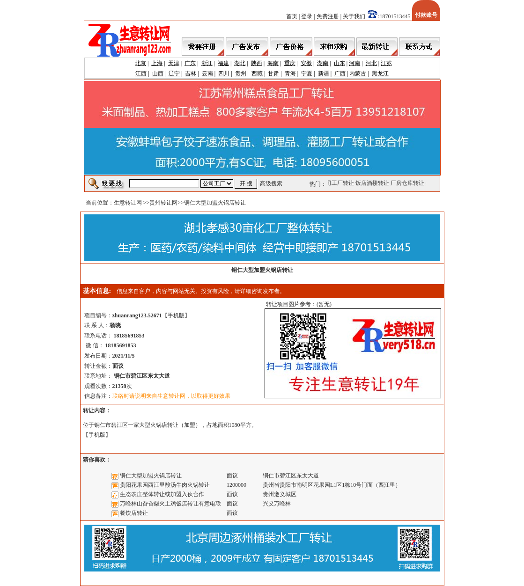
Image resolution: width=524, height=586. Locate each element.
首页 (291, 16)
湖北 (239, 63)
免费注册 (328, 16)
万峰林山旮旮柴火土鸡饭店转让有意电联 (170, 503)
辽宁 (174, 73)
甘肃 (273, 73)
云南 (207, 73)
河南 (354, 63)
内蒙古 (357, 73)
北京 (140, 63)
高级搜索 (271, 183)
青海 (290, 73)
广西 (340, 73)
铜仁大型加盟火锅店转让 (151, 475)
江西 (141, 73)
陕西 (256, 63)
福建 (223, 63)
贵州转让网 (163, 202)
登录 (306, 16)
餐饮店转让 (134, 513)
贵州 (240, 73)
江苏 (386, 63)
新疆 (323, 73)
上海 (156, 63)
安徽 (306, 63)
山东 (339, 63)
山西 (157, 73)
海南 (273, 63)
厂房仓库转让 (408, 183)
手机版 (176, 315)
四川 (223, 73)
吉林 (190, 73)
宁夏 (306, 73)
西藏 (257, 73)
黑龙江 (380, 73)
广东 (190, 63)
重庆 (289, 63)
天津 (173, 63)
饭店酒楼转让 (373, 183)
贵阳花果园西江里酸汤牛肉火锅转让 (165, 485)
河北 (371, 63)
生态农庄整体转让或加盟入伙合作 (162, 494)
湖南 (322, 63)
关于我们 (354, 16)
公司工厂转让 (337, 183)
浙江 (207, 63)
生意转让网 (128, 202)
